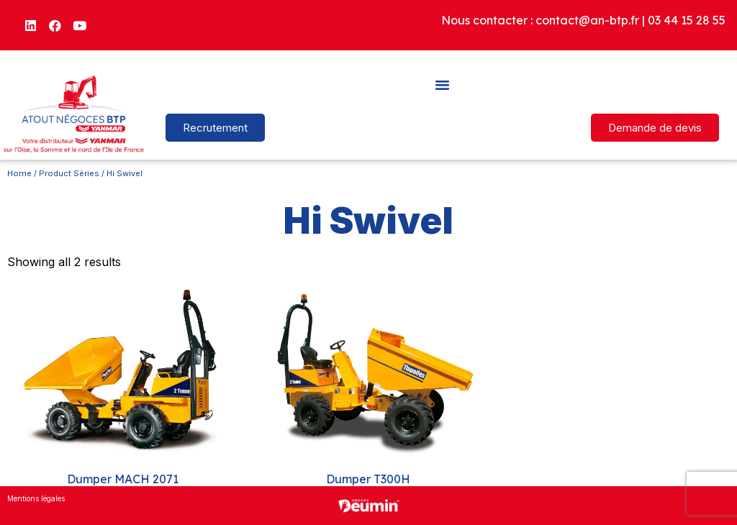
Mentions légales (36, 498)
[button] (442, 84)
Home (19, 173)
